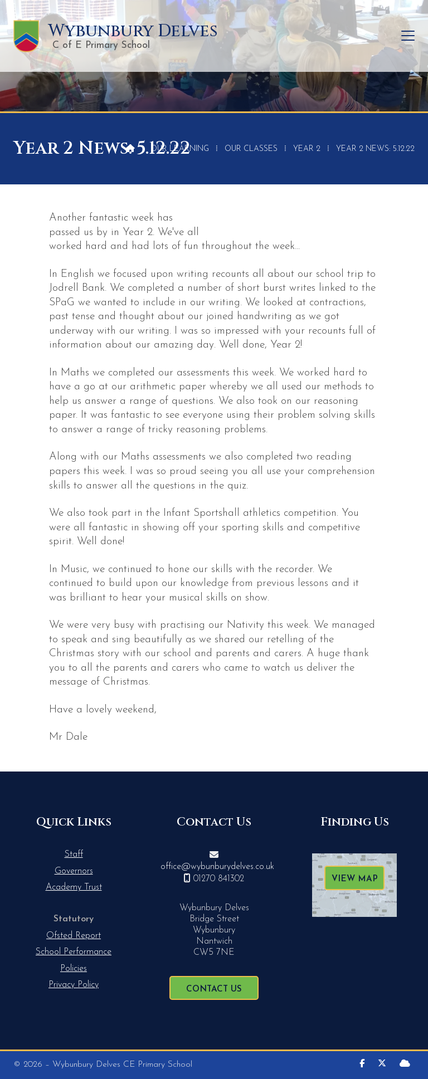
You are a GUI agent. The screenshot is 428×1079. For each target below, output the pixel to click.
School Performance (73, 952)
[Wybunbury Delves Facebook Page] (361, 1064)
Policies (73, 968)
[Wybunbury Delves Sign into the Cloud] (405, 1064)
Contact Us (214, 989)
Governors (74, 871)
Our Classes (251, 149)
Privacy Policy (73, 984)
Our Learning (179, 149)
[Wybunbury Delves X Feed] (382, 1064)
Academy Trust (74, 887)
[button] (408, 36)
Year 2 (306, 149)
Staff (74, 854)
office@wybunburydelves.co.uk (217, 866)
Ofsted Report (73, 935)
